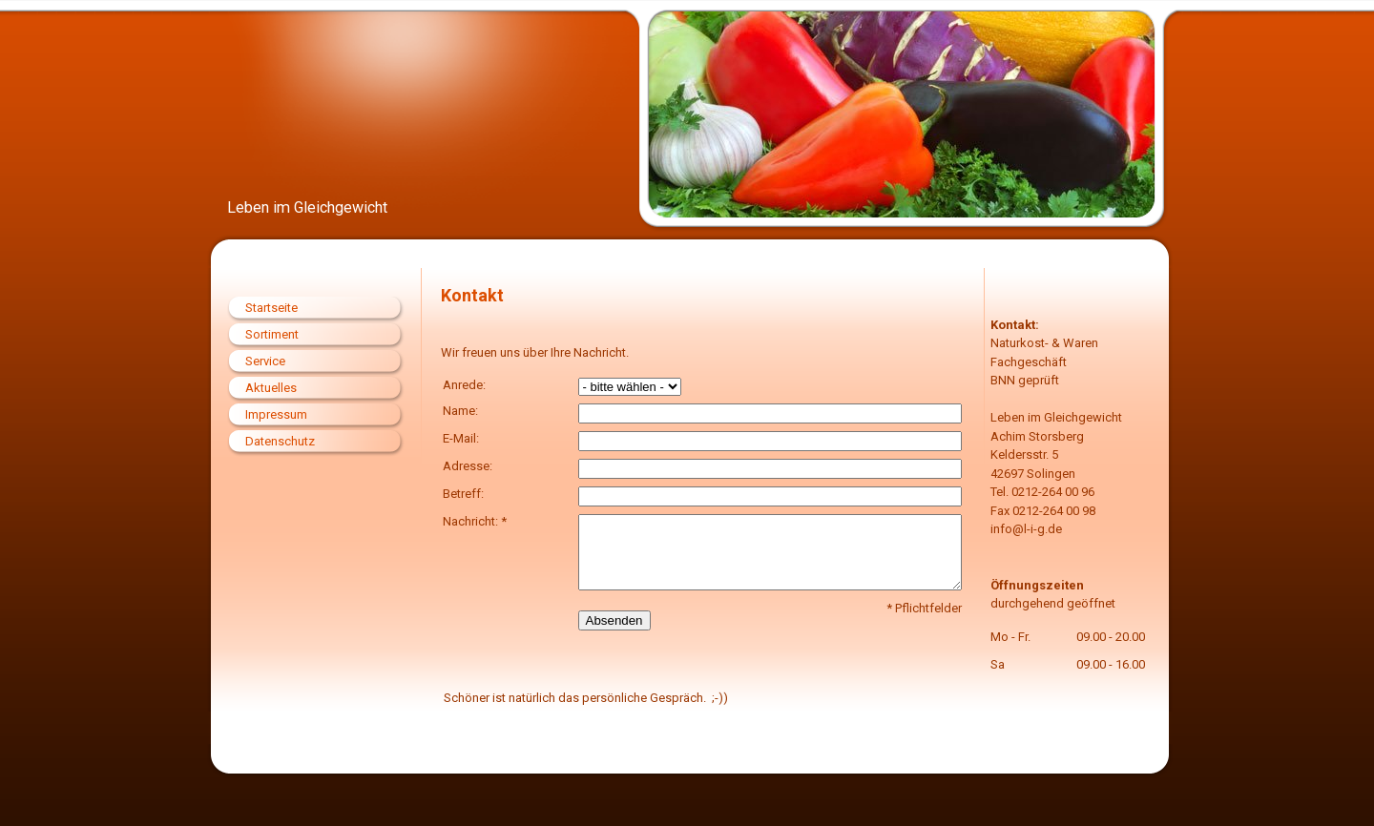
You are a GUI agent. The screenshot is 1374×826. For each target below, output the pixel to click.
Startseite (271, 307)
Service (265, 361)
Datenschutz (280, 441)
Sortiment (272, 334)
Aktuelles (271, 388)
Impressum (276, 414)
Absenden (614, 620)
